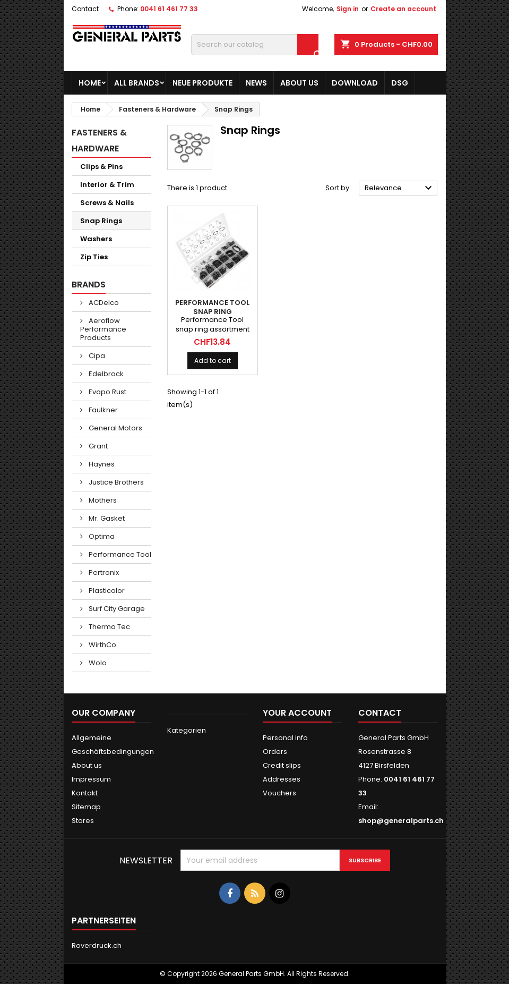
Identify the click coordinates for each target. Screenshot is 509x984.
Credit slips (282, 765)
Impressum (91, 779)
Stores (83, 821)
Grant (97, 446)
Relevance (400, 188)
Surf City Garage (116, 609)
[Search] (254, 44)
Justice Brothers (115, 482)
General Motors (114, 428)
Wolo (97, 663)
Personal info (285, 738)
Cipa (96, 356)
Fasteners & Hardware (99, 140)
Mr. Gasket (106, 518)
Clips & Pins (101, 167)
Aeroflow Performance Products (103, 329)
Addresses (281, 779)
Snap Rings (101, 221)
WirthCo (101, 645)
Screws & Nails (107, 203)
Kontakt (85, 793)
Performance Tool (119, 554)
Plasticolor (106, 591)
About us (299, 83)
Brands (89, 284)
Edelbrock (105, 374)
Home (90, 83)
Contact (85, 8)
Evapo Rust (106, 392)
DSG (399, 83)
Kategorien (186, 730)
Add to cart (212, 360)
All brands (136, 83)
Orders (275, 752)
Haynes (101, 464)
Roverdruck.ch (97, 945)
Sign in (348, 8)
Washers (96, 239)
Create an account (403, 8)
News (256, 83)
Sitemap (86, 807)
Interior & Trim (107, 185)
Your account (297, 713)
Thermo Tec (108, 627)
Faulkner (102, 410)
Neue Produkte (202, 83)
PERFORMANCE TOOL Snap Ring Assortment (212, 312)
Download (355, 83)
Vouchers (279, 793)
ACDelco (103, 303)
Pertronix (103, 572)
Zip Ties (94, 257)
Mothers (102, 500)
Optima (101, 536)
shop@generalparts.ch (401, 821)
